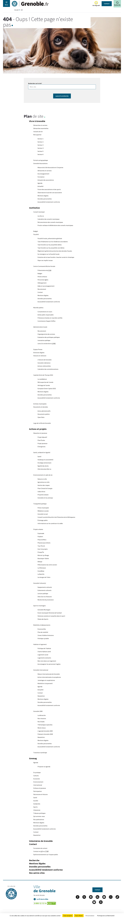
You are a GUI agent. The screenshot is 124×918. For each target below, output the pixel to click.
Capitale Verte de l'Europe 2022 (43, 375)
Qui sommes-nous (39, 816)
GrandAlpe (41, 571)
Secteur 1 (40, 139)
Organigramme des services (46, 334)
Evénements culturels (44, 590)
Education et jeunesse (40, 433)
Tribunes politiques (39, 813)
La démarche (42, 715)
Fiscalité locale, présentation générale (50, 238)
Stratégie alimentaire (44, 463)
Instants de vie (38, 131)
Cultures (36, 776)
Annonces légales (38, 352)
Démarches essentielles (40, 128)
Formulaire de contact (40, 848)
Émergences (41, 446)
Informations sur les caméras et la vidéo (50, 523)
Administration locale (40, 327)
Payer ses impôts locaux (45, 260)
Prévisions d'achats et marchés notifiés (50, 318)
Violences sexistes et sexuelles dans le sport (51, 616)
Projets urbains (38, 529)
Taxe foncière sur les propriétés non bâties (51, 248)
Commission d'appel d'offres (46, 321)
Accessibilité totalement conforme (49, 202)
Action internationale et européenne (49, 677)
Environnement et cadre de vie (42, 475)
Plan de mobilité (43, 632)
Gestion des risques (44, 485)
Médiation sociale (43, 511)
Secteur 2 (40, 142)
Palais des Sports (43, 619)
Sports (35, 807)
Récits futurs (42, 728)
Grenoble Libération (44, 363)
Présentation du (44, 270)
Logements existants (44, 658)
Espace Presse (37, 349)
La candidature (42, 379)
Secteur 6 (40, 154)
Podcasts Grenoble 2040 (45, 734)
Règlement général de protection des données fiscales (55, 251)
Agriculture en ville (43, 482)
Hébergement (42, 283)
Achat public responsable (46, 315)
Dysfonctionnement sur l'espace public (45, 854)
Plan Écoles (41, 440)
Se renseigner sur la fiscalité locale (48, 254)
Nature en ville (42, 479)
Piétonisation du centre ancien (47, 565)
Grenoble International (40, 670)
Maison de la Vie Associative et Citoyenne (50, 167)
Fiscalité (36, 234)
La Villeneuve (42, 568)
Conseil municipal (39, 212)
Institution (34, 207)
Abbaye (40, 562)
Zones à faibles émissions (46, 635)
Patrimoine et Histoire (40, 794)
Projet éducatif (42, 437)
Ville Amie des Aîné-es (44, 469)
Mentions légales (43, 196)
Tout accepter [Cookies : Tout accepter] (67, 916)
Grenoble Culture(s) (39, 583)
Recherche (34, 860)
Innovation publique (44, 340)
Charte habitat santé (44, 651)
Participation (37, 791)
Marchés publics (38, 307)
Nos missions (42, 718)
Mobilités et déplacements (41, 625)
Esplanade (41, 533)
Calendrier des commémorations (48, 369)
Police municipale (43, 508)
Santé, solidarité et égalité (41, 452)
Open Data (41, 417)
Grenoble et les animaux (45, 498)
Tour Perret (41, 546)
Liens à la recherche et (47, 343)
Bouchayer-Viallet (43, 558)
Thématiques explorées (45, 725)
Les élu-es (41, 216)
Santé (39, 456)
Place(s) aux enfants (44, 543)
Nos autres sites (37, 872)
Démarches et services (40, 125)
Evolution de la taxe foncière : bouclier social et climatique (56, 257)
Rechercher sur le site (35, 83)
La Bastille (41, 574)
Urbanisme (36, 810)
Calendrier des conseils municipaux (48, 219)
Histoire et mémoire (39, 356)
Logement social (43, 655)
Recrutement (42, 289)
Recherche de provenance (46, 600)
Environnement (38, 782)
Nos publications (38, 819)
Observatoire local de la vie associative (50, 192)
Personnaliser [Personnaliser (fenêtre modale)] (89, 916)
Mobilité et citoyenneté (45, 683)
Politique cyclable (43, 638)
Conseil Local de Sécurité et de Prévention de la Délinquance (56, 517)
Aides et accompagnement (46, 286)
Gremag (33, 758)
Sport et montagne (39, 606)
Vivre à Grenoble (37, 121)
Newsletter (41, 696)
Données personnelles (45, 199)
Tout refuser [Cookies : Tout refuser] (79, 916)
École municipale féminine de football (50, 613)
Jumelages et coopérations (46, 680)
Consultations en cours (45, 312)
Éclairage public (43, 520)
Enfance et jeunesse (39, 788)
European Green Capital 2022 (47, 388)
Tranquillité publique (40, 504)
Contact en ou (41, 851)
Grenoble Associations (40, 163)
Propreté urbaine (43, 495)
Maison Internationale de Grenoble (49, 674)
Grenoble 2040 (37, 711)
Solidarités (36, 804)
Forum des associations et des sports (49, 189)
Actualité (40, 186)
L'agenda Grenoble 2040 (45, 731)
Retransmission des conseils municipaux (50, 222)
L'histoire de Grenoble (44, 360)
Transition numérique (40, 752)
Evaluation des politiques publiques (49, 337)
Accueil (16, 10)
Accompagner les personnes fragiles (49, 664)
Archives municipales (40, 404)
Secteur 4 (40, 148)
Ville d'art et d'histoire (45, 597)
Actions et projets (38, 429)
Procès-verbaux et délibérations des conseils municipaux (55, 225)
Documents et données (40, 407)
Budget (35, 231)
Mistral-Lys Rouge (43, 555)
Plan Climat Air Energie (45, 488)
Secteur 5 (40, 151)
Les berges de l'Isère (44, 577)
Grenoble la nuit (43, 514)
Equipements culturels (45, 587)
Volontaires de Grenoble (41, 841)
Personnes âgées (43, 280)
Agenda (40, 183)
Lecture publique (43, 593)
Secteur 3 (40, 145)
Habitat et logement (40, 644)
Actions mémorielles (44, 366)
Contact (106, 4)
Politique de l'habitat (44, 648)
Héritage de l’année (44, 385)
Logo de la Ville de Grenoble (42, 423)
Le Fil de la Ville (42, 899)
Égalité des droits (43, 466)
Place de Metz (42, 540)
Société (35, 801)
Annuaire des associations (46, 180)
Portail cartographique (40, 160)
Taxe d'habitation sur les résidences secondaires (53, 241)
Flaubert (40, 536)
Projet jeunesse (42, 443)
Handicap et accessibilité (45, 460)
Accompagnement (43, 174)
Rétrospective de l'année (45, 382)
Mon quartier (37, 135)
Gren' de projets (43, 549)
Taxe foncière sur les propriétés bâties (50, 245)
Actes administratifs (44, 411)
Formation (41, 177)
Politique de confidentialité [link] (105, 916)
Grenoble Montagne (44, 610)
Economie (36, 779)
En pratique (37, 772)
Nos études (41, 722)
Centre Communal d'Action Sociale (44, 266)
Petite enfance (42, 277)
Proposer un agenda (44, 766)
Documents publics (44, 414)
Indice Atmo (41, 491)
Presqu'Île (41, 552)
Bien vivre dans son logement (47, 661)
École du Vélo (42, 629)
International (37, 785)
